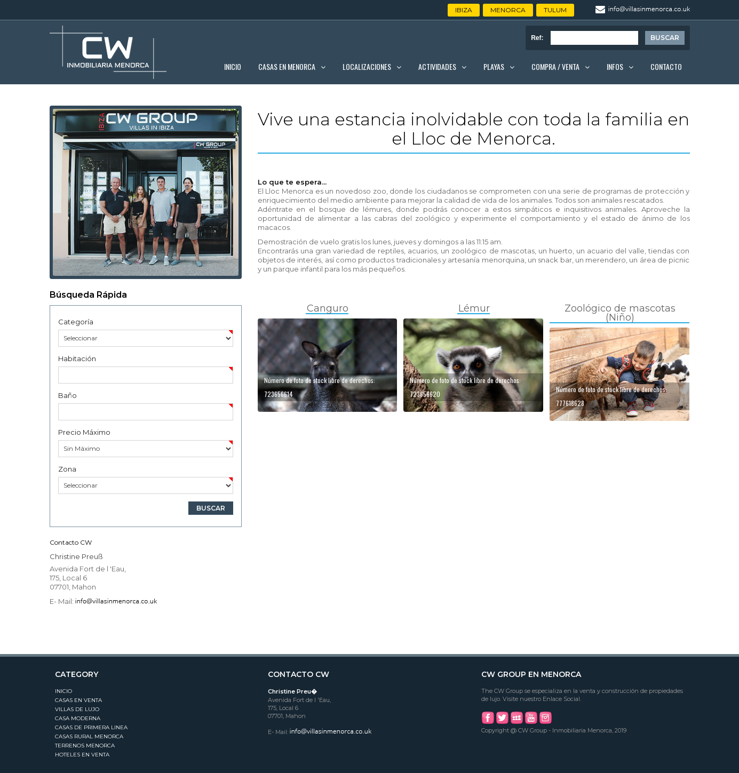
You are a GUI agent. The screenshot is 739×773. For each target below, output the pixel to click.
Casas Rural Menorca (89, 736)
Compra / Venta (555, 66)
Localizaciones (367, 66)
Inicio (232, 66)
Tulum (555, 10)
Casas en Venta (78, 700)
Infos (615, 66)
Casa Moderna (77, 718)
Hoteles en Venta (82, 754)
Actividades (437, 66)
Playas (493, 66)
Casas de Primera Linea (91, 727)
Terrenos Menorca (85, 745)
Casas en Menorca (286, 66)
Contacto (666, 66)
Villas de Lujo (77, 709)
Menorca (508, 10)
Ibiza (463, 10)
